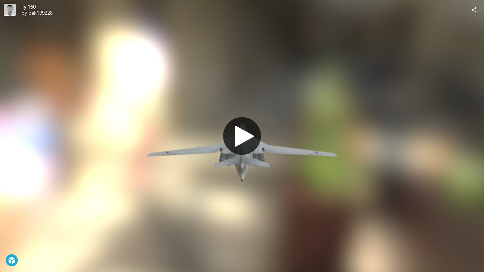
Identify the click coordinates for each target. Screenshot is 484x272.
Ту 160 (29, 6)
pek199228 (40, 12)
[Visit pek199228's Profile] (10, 10)
